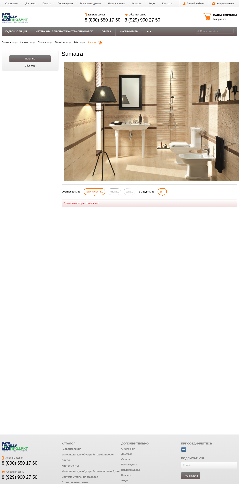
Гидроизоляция (16, 31)
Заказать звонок (95, 14)
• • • (149, 31)
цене (129, 191)
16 (162, 191)
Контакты (167, 3)
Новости (136, 3)
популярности (94, 191)
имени (114, 191)
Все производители (90, 3)
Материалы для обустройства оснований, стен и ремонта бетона (103, 471)
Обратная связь (135, 14)
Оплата (47, 3)
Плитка (106, 31)
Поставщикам (65, 3)
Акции (152, 3)
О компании (11, 3)
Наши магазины (116, 3)
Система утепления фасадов (80, 476)
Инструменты (129, 31)
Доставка (30, 3)
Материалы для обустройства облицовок (64, 31)
